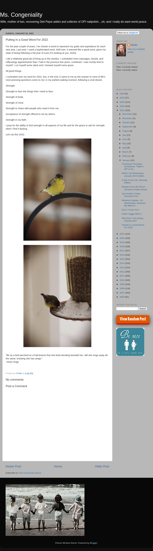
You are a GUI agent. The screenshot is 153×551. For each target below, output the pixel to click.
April (124, 147)
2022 (122, 110)
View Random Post (133, 319)
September (127, 126)
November (127, 118)
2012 (122, 271)
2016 (122, 255)
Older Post (102, 466)
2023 (122, 106)
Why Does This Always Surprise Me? (133, 219)
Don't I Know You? (130, 210)
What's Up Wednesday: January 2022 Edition (133, 174)
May (124, 143)
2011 (122, 276)
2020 (122, 238)
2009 (122, 284)
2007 (122, 293)
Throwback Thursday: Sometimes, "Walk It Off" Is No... (132, 166)
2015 (122, 259)
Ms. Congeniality (21, 14)
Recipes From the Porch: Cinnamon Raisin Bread (134, 188)
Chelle (134, 45)
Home (58, 466)
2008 (122, 288)
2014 (122, 263)
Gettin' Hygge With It (131, 214)
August (126, 131)
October (126, 122)
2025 (122, 98)
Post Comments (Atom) (30, 473)
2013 (122, 267)
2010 (122, 280)
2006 (122, 297)
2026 (122, 93)
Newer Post (13, 466)
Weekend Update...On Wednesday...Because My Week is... (134, 203)
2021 (122, 234)
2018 (122, 246)
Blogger (93, 543)
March (125, 152)
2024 (122, 102)
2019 (122, 242)
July (124, 135)
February (126, 156)
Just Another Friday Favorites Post (131, 194)
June (124, 139)
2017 (122, 250)
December (127, 114)
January (126, 160)
